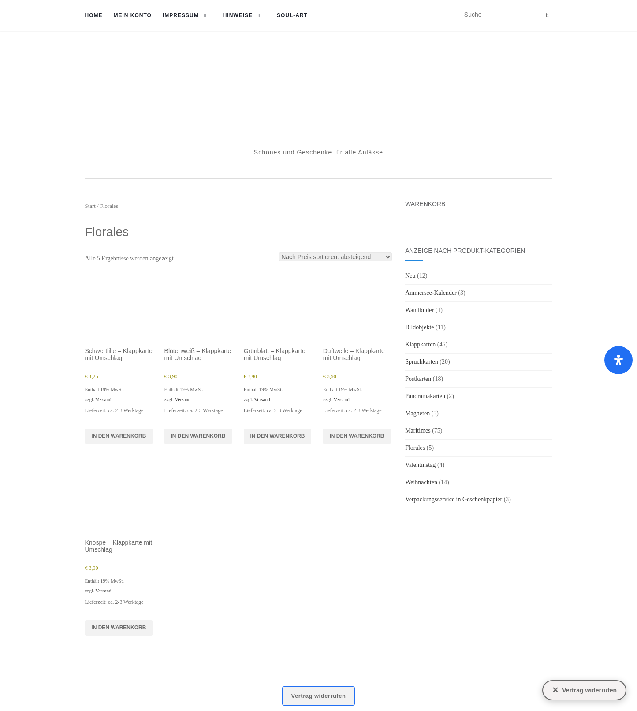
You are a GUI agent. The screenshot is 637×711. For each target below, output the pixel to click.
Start (90, 206)
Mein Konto (133, 15)
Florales (415, 447)
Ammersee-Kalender (431, 293)
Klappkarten (420, 344)
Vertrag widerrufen (318, 695)
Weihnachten (421, 482)
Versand (104, 399)
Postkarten (418, 379)
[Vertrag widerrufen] (584, 690)
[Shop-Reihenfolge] (335, 256)
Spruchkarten (421, 361)
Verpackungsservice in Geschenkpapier (453, 499)
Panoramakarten (425, 396)
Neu (410, 275)
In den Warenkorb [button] (118, 436)
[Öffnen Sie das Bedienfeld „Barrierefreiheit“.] (618, 360)
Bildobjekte (419, 327)
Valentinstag (420, 465)
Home (94, 15)
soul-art (292, 15)
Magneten (417, 413)
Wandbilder (419, 310)
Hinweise (238, 15)
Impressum (181, 15)
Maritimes (418, 430)
